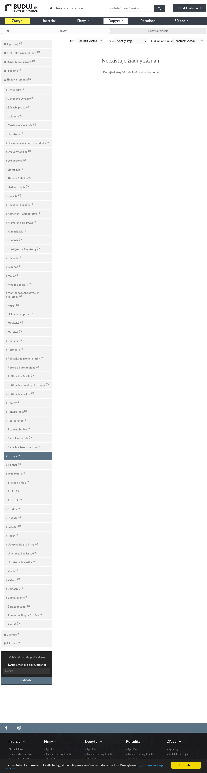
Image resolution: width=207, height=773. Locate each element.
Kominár (14, 240)
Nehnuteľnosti (15, 749)
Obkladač (14, 323)
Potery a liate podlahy (22, 367)
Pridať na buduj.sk (189, 8)
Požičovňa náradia (20, 376)
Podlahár (14, 341)
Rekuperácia (16, 411)
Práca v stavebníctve (19, 754)
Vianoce (12, 634)
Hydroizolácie (17, 187)
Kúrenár (14, 258)
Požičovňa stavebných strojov (27, 385)
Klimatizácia (16, 231)
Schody (13, 456)
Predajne (12, 70)
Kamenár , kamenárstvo (23, 213)
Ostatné (14, 332)
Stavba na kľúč (17, 482)
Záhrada (12, 643)
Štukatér (14, 518)
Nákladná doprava (20, 314)
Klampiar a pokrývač (21, 222)
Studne (13, 509)
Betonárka (15, 89)
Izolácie (13, 196)
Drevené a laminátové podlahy (27, 143)
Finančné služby (18, 178)
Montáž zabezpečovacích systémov (22, 294)
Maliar (12, 275)
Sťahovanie (15, 473)
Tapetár (13, 527)
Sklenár (13, 464)
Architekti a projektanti (22, 53)
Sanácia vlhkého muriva (23, 447)
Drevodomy (16, 160)
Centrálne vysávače (21, 125)
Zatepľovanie (17, 597)
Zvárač (13, 624)
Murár (12, 305)
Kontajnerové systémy (23, 249)
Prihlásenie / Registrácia (66, 8)
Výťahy (13, 580)
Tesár (12, 535)
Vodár (12, 571)
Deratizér (15, 134)
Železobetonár (18, 606)
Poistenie (14, 349)
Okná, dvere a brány (19, 62)
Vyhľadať (27, 680)
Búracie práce (17, 107)
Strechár (14, 500)
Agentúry (13, 44)
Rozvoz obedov (18, 429)
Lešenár (13, 266)
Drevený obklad (18, 151)
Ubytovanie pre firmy (22, 544)
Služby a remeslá (158, 30)
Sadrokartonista (19, 438)
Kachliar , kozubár (20, 205)
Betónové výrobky (20, 98)
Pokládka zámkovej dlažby (24, 358)
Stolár (12, 491)
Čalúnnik (14, 116)
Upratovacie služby (20, 562)
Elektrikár (15, 169)
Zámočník (14, 588)
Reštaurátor (16, 420)
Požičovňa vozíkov (20, 394)
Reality (13, 402)
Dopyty (62, 30)
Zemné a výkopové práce (24, 615)
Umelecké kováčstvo (21, 553)
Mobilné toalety (18, 284)
